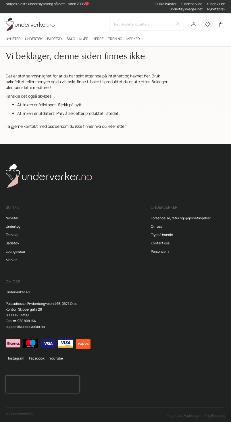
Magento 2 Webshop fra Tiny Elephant (196, 415)
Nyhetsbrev (216, 9)
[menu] (115, 38)
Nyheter (12, 218)
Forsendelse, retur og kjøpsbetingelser (181, 218)
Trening (12, 234)
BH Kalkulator (165, 3)
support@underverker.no (25, 326)
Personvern (160, 251)
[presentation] (42, 384)
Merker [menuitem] (133, 38)
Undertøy (13, 226)
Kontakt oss (160, 243)
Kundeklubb (216, 3)
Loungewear (15, 251)
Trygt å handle (162, 234)
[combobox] (146, 24)
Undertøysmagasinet (186, 9)
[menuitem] (13, 38)
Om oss (156, 226)
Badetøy (12, 243)
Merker (11, 259)
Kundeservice (191, 3)
